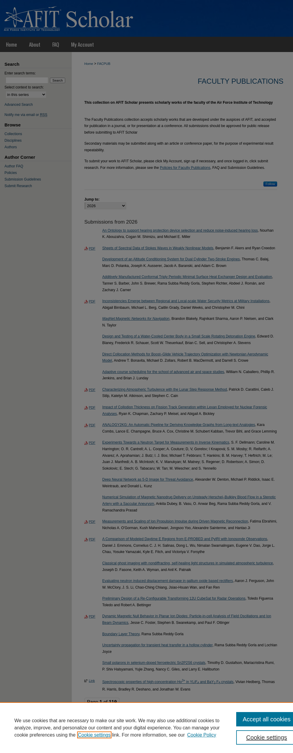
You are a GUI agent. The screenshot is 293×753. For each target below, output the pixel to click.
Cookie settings (94, 734)
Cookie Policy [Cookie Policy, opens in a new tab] (201, 734)
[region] (146, 727)
